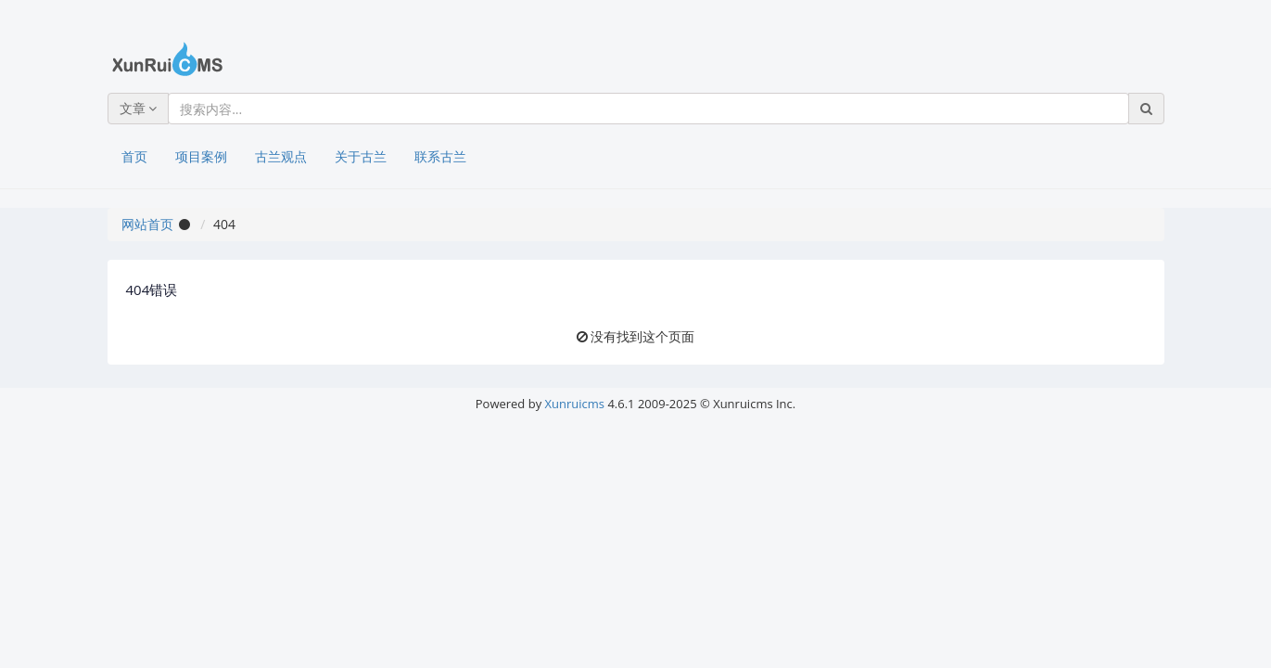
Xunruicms (574, 403)
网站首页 (147, 224)
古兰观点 (281, 156)
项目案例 (201, 156)
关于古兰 (361, 156)
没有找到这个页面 (642, 336)
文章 (139, 108)
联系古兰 (440, 156)
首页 (134, 156)
